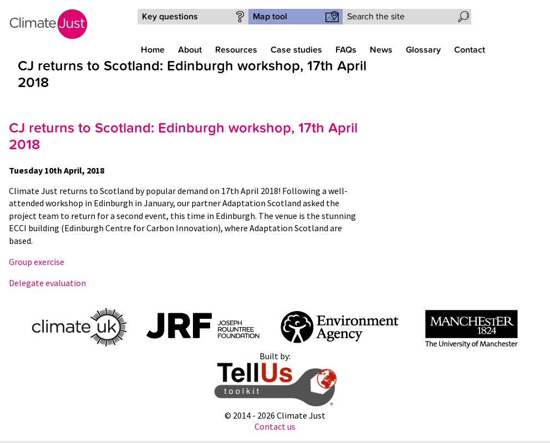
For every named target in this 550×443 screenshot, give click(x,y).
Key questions (170, 16)
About (190, 49)
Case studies (296, 49)
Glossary (423, 49)
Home (153, 49)
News (381, 49)
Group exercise (36, 261)
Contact (469, 49)
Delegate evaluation (47, 282)
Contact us (275, 426)
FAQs (346, 49)
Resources (236, 49)
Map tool (270, 16)
